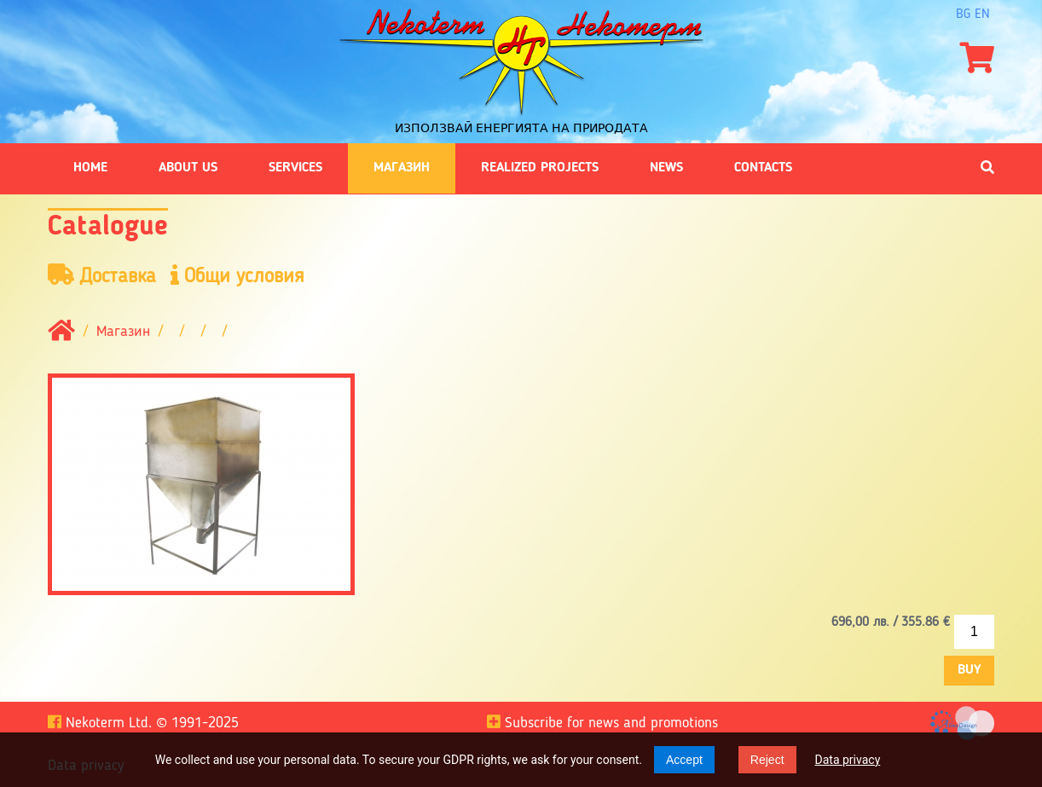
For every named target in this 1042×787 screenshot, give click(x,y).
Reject (767, 760)
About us (188, 168)
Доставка (102, 275)
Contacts (763, 168)
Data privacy (848, 760)
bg (963, 14)
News (666, 168)
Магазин (401, 168)
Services (295, 168)
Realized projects (540, 168)
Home (90, 168)
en (982, 14)
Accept (684, 760)
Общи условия (237, 275)
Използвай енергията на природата (521, 128)
